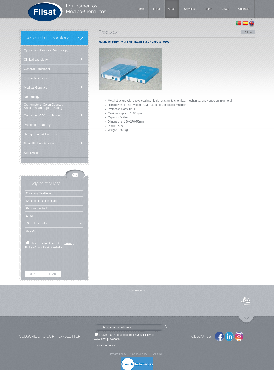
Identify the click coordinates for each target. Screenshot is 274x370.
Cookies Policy (138, 354)
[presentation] (54, 261)
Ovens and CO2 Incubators (42, 115)
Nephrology (32, 97)
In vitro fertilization (36, 78)
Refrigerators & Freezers (40, 134)
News (224, 8)
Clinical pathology (36, 59)
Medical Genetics (35, 87)
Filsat (156, 8)
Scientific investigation (39, 143)
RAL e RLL (157, 354)
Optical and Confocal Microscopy (46, 50)
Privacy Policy (142, 334)
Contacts (243, 8)
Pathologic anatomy (37, 125)
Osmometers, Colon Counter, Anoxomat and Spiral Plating (43, 106)
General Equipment (37, 69)
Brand (208, 8)
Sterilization (32, 152)
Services (189, 8)
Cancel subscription (105, 345)
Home (140, 8)
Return (248, 32)
